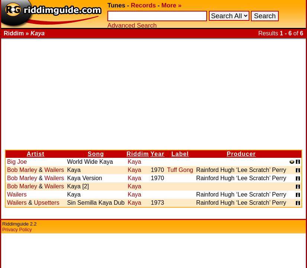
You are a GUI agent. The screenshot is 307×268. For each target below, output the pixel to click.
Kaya (134, 162)
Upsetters (46, 203)
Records (143, 5)
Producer (241, 154)
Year (158, 154)
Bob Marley (22, 170)
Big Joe (17, 162)
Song (96, 154)
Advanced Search (131, 25)
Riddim (138, 154)
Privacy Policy (17, 229)
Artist (36, 154)
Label (180, 154)
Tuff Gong (180, 170)
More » (171, 5)
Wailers (54, 170)
